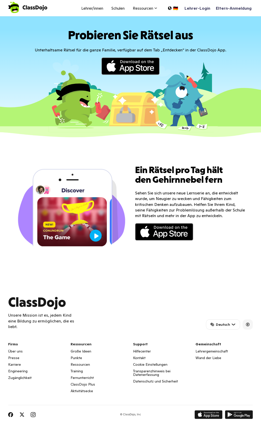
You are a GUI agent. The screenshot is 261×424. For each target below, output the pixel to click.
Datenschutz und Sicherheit (155, 381)
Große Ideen (81, 351)
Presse (13, 358)
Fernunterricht (82, 377)
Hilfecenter (142, 351)
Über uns (15, 351)
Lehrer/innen (92, 8)
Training (77, 371)
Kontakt (139, 358)
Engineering (18, 371)
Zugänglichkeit (20, 377)
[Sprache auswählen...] (172, 8)
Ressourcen (80, 364)
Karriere (14, 364)
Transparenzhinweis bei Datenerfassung (152, 373)
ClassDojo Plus (83, 384)
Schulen (118, 8)
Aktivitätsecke (82, 391)
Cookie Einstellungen (150, 364)
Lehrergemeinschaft (211, 351)
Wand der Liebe (208, 358)
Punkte (76, 358)
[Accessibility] (248, 324)
